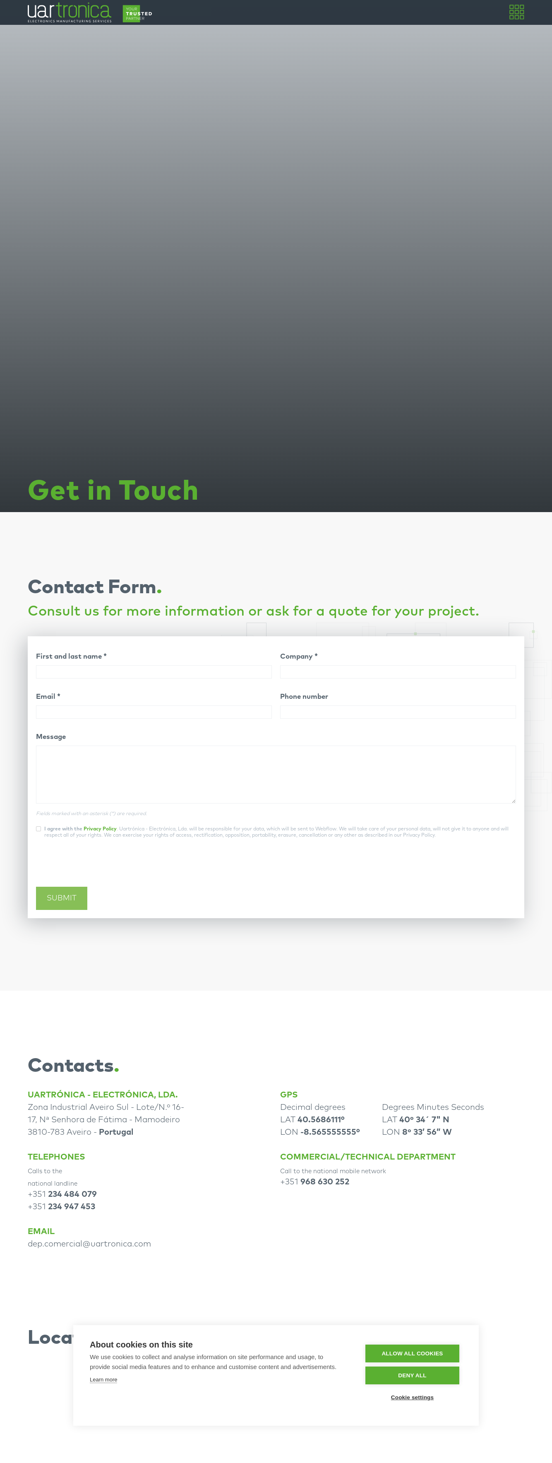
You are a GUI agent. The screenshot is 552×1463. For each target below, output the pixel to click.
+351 (62, 1194)
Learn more (103, 1379)
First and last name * (71, 656)
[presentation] (99, 867)
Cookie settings (412, 1397)
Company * (299, 656)
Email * (48, 696)
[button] (516, 12)
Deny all (412, 1375)
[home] (90, 12)
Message (51, 737)
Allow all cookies (412, 1353)
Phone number (304, 696)
